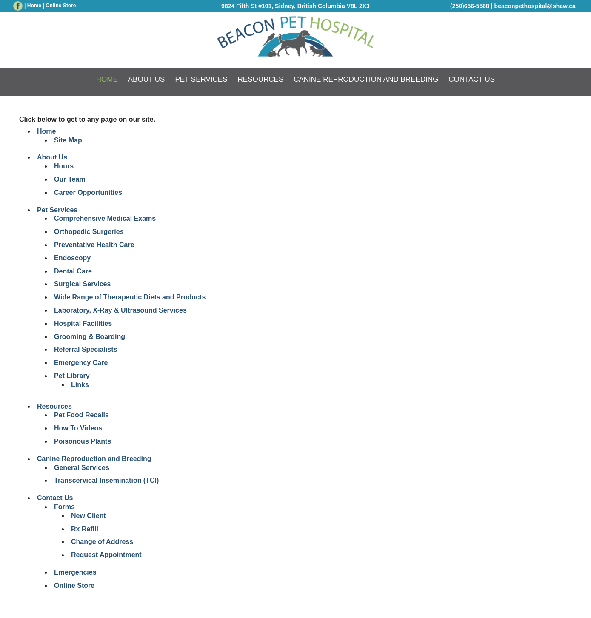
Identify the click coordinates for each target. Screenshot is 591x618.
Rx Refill (84, 529)
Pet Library (72, 375)
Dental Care (73, 271)
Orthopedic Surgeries (89, 231)
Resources (261, 79)
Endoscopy (72, 258)
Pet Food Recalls (81, 415)
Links (80, 384)
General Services (81, 467)
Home (34, 6)
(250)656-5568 (469, 6)
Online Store (74, 585)
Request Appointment (106, 554)
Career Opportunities (88, 192)
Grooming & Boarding (89, 336)
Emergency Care (81, 362)
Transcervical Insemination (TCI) (106, 480)
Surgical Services (82, 284)
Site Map (68, 140)
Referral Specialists (85, 349)
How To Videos (78, 428)
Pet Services (201, 79)
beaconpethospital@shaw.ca (535, 6)
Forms (64, 506)
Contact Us (471, 79)
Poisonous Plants (82, 441)
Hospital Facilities (83, 323)
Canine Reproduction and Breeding (366, 79)
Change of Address (102, 541)
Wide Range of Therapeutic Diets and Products (130, 297)
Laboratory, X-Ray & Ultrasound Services (120, 310)
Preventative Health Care (94, 244)
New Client (88, 515)
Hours (64, 166)
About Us (146, 79)
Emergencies (75, 572)
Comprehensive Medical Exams (105, 218)
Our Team (70, 179)
